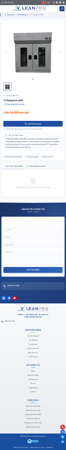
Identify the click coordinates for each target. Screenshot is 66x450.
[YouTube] (60, 2)
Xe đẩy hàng (33, 344)
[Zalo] (63, 3)
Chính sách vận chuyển (33, 414)
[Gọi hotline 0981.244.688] (63, 427)
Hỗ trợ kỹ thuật (33, 375)
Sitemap (49, 447)
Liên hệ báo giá (33, 123)
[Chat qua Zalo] (63, 432)
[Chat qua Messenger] (63, 437)
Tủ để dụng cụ (11, 96)
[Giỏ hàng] (53, 2)
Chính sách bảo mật (33, 410)
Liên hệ (33, 392)
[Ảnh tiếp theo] (60, 52)
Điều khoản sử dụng (33, 427)
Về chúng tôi (33, 379)
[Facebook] (57, 2)
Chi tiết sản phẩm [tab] (13, 166)
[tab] (33, 79)
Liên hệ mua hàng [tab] (36, 166)
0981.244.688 (13, 286)
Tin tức (33, 383)
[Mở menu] (62, 8)
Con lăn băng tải (33, 336)
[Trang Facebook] (63, 442)
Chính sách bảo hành (33, 406)
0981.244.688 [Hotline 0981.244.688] (7, 2)
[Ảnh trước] (6, 52)
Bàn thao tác (33, 352)
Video (33, 371)
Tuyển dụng (33, 388)
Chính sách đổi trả (33, 419)
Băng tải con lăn (33, 348)
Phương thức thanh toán (33, 423)
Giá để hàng (33, 340)
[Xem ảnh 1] (7, 87)
